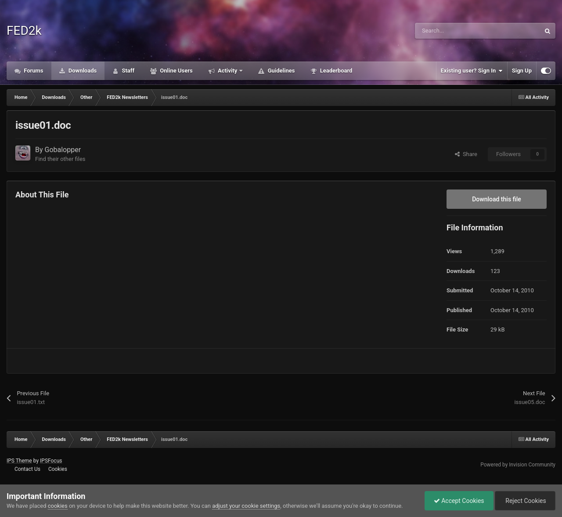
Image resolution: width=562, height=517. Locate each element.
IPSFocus (51, 461)
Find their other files (60, 159)
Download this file (496, 199)
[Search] (459, 31)
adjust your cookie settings (246, 505)
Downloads (82, 70)
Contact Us (27, 469)
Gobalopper (63, 150)
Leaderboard (335, 70)
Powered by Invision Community (517, 465)
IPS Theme (19, 461)
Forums (32, 70)
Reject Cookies (525, 500)
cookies (58, 505)
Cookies (57, 469)
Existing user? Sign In (472, 71)
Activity (227, 70)
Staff (127, 70)
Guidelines (280, 70)
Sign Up (522, 70)
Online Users (176, 70)
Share (466, 154)
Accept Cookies (459, 500)
